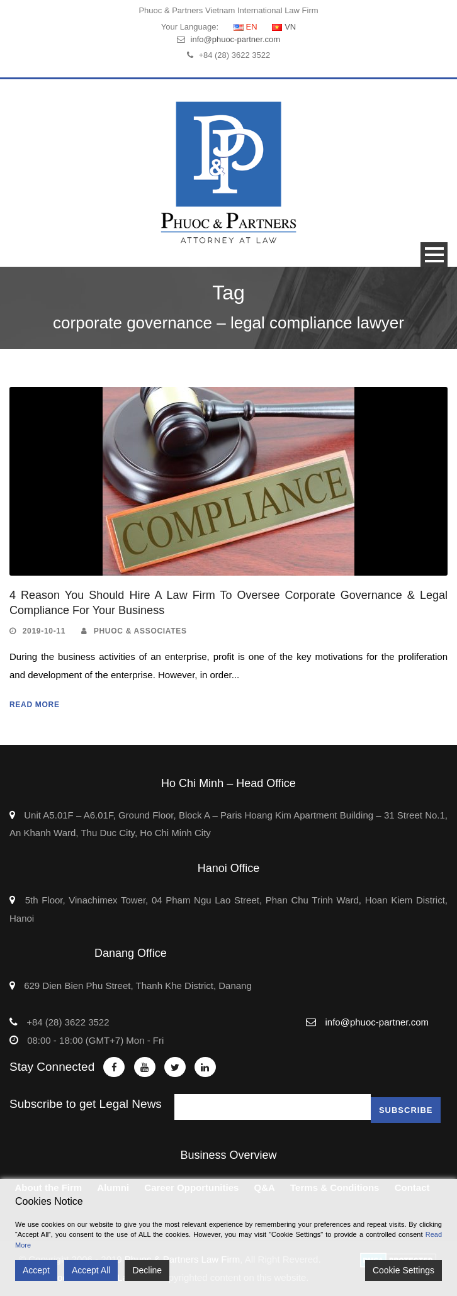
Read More (34, 704)
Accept (36, 1270)
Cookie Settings (403, 1270)
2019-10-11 (44, 631)
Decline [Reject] (147, 1270)
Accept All (91, 1270)
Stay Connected (51, 1066)
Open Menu (434, 254)
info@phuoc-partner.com (236, 39)
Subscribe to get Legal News (85, 1103)
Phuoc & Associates (140, 631)
